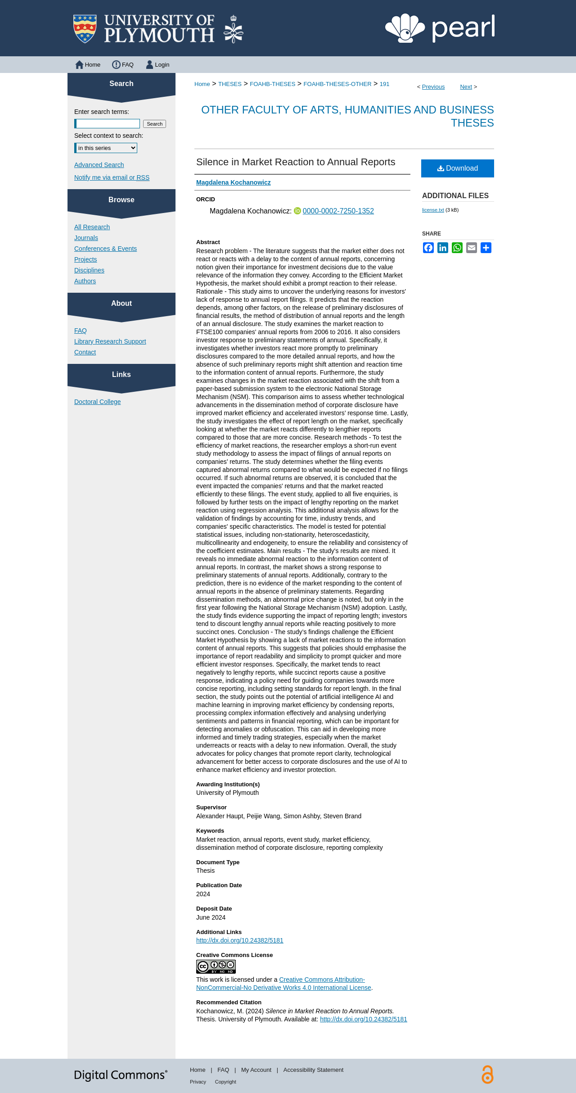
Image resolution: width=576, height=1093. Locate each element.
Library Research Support (110, 341)
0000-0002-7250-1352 (338, 211)
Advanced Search (99, 164)
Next (466, 86)
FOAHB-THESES (272, 84)
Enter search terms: (101, 111)
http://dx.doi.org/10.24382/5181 (240, 940)
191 (385, 84)
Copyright (225, 1081)
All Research (92, 227)
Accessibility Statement (314, 1069)
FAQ (80, 330)
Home (202, 84)
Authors (85, 281)
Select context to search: (108, 135)
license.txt (433, 210)
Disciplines (89, 270)
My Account (256, 1069)
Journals (86, 237)
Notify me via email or (111, 177)
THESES (230, 84)
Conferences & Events (105, 248)
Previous (433, 86)
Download (457, 168)
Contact (85, 352)
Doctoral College (97, 401)
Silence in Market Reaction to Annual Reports (296, 162)
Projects (85, 259)
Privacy (198, 1081)
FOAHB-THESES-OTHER (338, 84)
